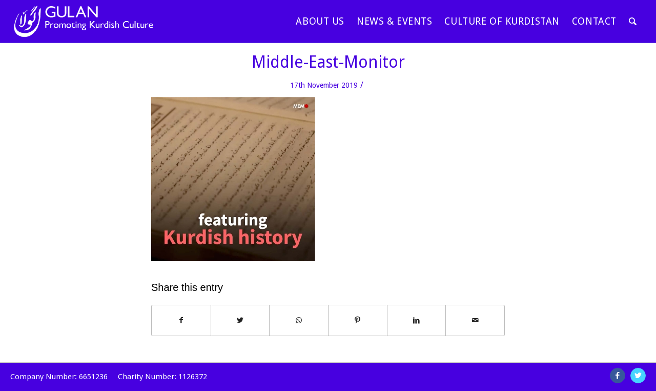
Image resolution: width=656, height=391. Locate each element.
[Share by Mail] (475, 320)
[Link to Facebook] (617, 375)
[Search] (633, 21)
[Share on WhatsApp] (299, 320)
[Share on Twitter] (240, 320)
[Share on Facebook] (181, 320)
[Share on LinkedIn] (416, 320)
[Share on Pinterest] (358, 320)
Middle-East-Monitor (328, 62)
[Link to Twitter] (638, 375)
